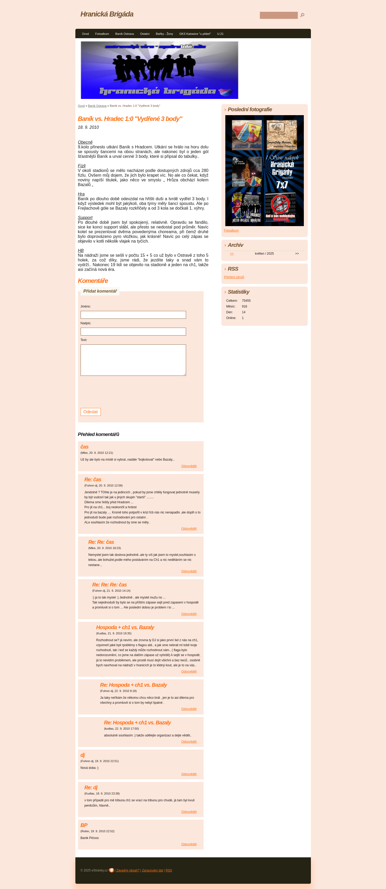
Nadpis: (86, 323)
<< (232, 253)
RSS (169, 870)
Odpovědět (189, 466)
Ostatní (144, 33)
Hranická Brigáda (107, 14)
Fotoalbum (102, 33)
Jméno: (86, 306)
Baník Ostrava (124, 33)
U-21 (220, 33)
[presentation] (120, 391)
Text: (84, 340)
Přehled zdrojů (234, 277)
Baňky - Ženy (164, 33)
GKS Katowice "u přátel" (195, 33)
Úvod (85, 33)
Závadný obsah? (127, 870)
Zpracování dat (152, 870)
